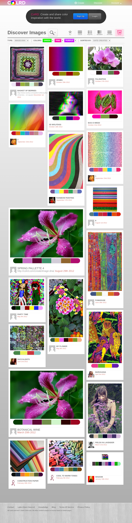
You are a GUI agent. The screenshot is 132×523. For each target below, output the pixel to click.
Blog (54, 507)
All (70, 32)
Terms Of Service (66, 507)
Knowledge (43, 507)
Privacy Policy (84, 507)
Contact (11, 507)
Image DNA (119, 32)
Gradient (99, 32)
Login (94, 16)
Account (115, 3)
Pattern (109, 32)
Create (81, 3)
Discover (98, 3)
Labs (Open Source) (26, 507)
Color (80, 32)
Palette (90, 32)
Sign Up (80, 16)
